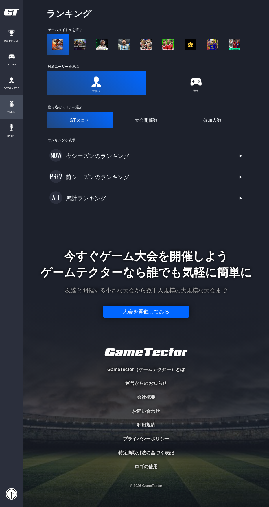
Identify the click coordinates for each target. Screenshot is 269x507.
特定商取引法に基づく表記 (146, 452)
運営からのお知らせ (146, 383)
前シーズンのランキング (97, 177)
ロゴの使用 (146, 466)
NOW (56, 155)
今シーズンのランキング (97, 156)
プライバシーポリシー (146, 438)
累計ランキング (86, 198)
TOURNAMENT (11, 41)
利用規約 (146, 424)
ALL (56, 197)
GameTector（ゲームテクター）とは (146, 369)
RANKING (11, 112)
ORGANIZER (11, 88)
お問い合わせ (146, 411)
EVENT (11, 136)
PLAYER (12, 64)
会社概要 (146, 397)
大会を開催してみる (146, 312)
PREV (56, 176)
